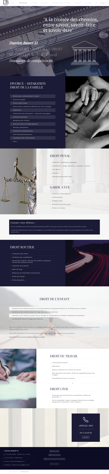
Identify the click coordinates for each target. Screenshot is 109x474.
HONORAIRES (44, 2)
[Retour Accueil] (6, 3)
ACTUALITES (77, 2)
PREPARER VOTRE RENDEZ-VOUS (61, 2)
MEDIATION (34, 2)
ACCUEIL (12, 2)
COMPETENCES (23, 2)
